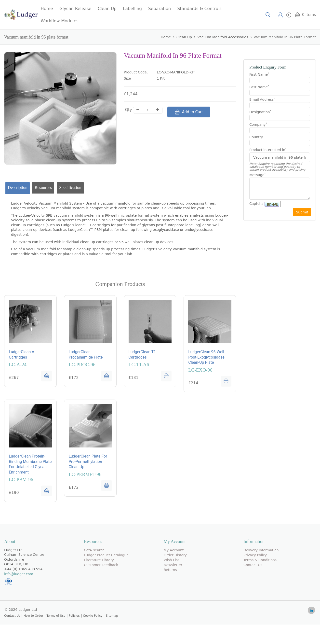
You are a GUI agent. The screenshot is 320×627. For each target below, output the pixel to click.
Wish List (171, 562)
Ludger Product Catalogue (106, 557)
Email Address (262, 99)
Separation (159, 8)
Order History (175, 557)
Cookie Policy (92, 618)
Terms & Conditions (260, 562)
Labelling (132, 8)
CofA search (94, 552)
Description (17, 187)
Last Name (259, 86)
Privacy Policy (255, 557)
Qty (128, 109)
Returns (170, 572)
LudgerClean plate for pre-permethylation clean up (88, 463)
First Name (259, 74)
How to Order (33, 618)
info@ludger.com (18, 576)
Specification (70, 187)
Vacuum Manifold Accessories (222, 37)
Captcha (256, 204)
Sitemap (112, 618)
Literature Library (99, 562)
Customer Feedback (101, 567)
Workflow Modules (60, 20)
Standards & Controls (199, 8)
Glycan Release (75, 8)
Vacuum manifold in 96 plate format (285, 37)
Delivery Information (261, 552)
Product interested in (267, 149)
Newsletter (173, 567)
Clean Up (107, 8)
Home (47, 8)
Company (258, 124)
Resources (43, 187)
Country (256, 137)
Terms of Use (56, 618)
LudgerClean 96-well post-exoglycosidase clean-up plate (206, 357)
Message (257, 174)
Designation (260, 112)
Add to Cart (189, 112)
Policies (74, 618)
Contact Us (252, 567)
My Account (174, 552)
